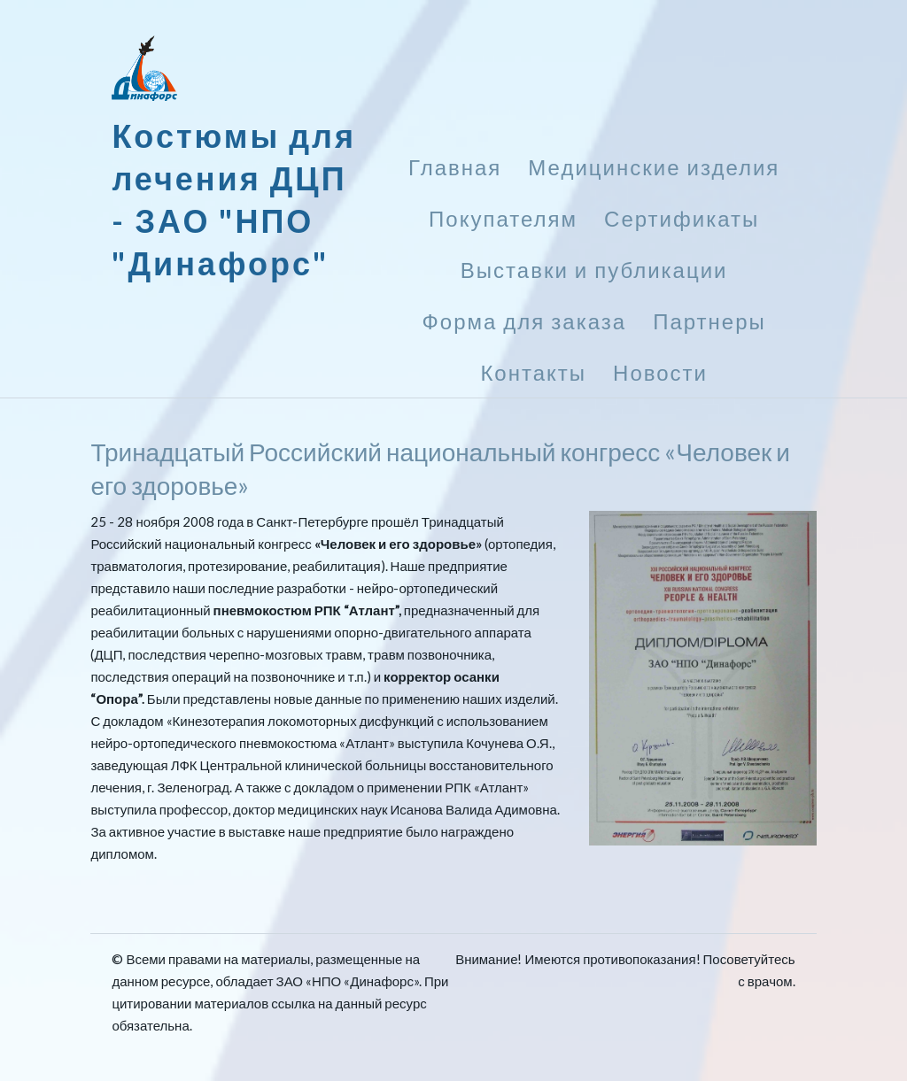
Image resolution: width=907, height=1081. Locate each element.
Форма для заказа (524, 321)
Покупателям (503, 218)
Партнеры (709, 321)
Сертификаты (681, 218)
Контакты (533, 372)
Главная (454, 167)
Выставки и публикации (594, 269)
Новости (660, 372)
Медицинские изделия (653, 167)
